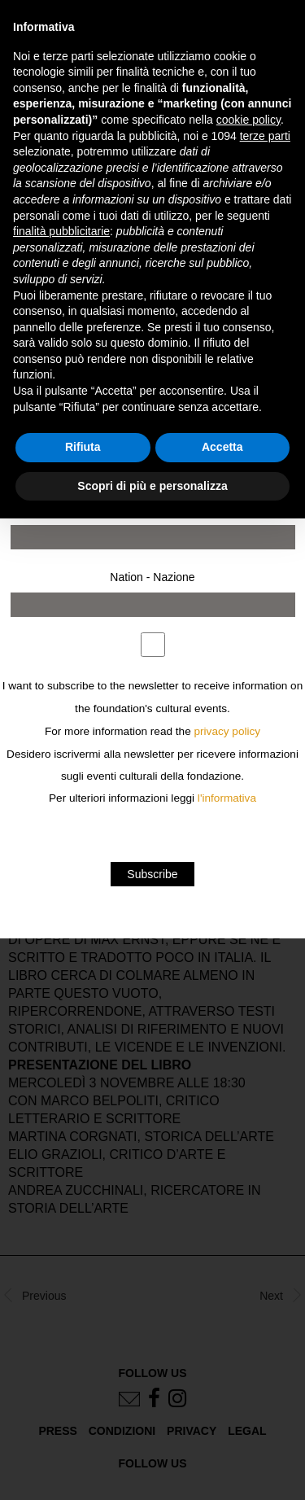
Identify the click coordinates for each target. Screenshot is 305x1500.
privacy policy (227, 731)
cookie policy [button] (248, 119)
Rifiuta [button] (83, 446)
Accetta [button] (222, 446)
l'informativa (227, 798)
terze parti (265, 135)
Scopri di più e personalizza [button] (152, 485)
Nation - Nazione (152, 577)
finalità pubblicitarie (61, 231)
